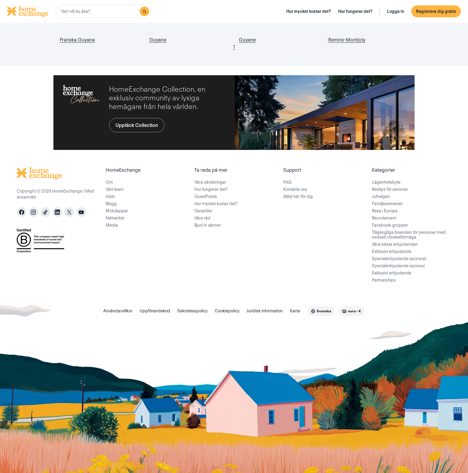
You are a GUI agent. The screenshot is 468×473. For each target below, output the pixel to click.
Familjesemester (387, 203)
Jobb (110, 196)
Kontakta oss (295, 189)
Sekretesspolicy (192, 310)
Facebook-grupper (390, 225)
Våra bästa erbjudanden (395, 244)
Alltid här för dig (298, 196)
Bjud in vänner (207, 225)
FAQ (287, 182)
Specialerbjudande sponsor (398, 265)
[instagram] (33, 212)
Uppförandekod (155, 310)
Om (109, 182)
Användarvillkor (118, 310)
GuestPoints (205, 196)
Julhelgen (381, 196)
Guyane (157, 40)
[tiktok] (45, 212)
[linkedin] (57, 212)
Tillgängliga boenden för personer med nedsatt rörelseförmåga (409, 234)
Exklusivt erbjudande (391, 251)
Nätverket (115, 218)
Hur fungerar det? (355, 11)
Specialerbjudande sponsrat (399, 258)
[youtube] (81, 212)
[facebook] (21, 212)
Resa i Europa (385, 210)
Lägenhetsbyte (386, 182)
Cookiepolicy (227, 310)
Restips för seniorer (390, 189)
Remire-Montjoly (346, 40)
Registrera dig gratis (436, 11)
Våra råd (202, 218)
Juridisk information (265, 310)
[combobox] (103, 11)
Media (112, 225)
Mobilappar (117, 210)
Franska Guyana (77, 40)
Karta (295, 310)
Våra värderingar (210, 182)
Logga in (395, 11)
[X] (69, 212)
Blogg (111, 203)
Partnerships (384, 280)
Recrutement (384, 218)
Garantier (203, 210)
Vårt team (115, 189)
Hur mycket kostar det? (308, 11)
